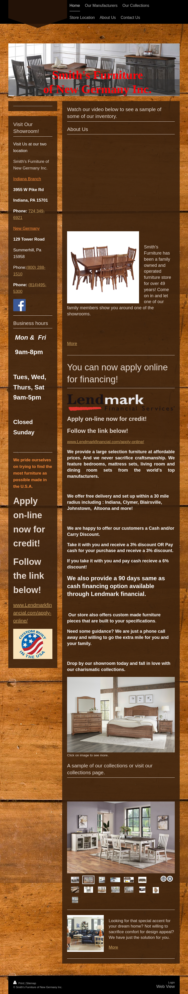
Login (171, 982)
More (72, 343)
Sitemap (31, 983)
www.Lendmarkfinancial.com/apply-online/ (105, 441)
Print (19, 983)
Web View (165, 986)
